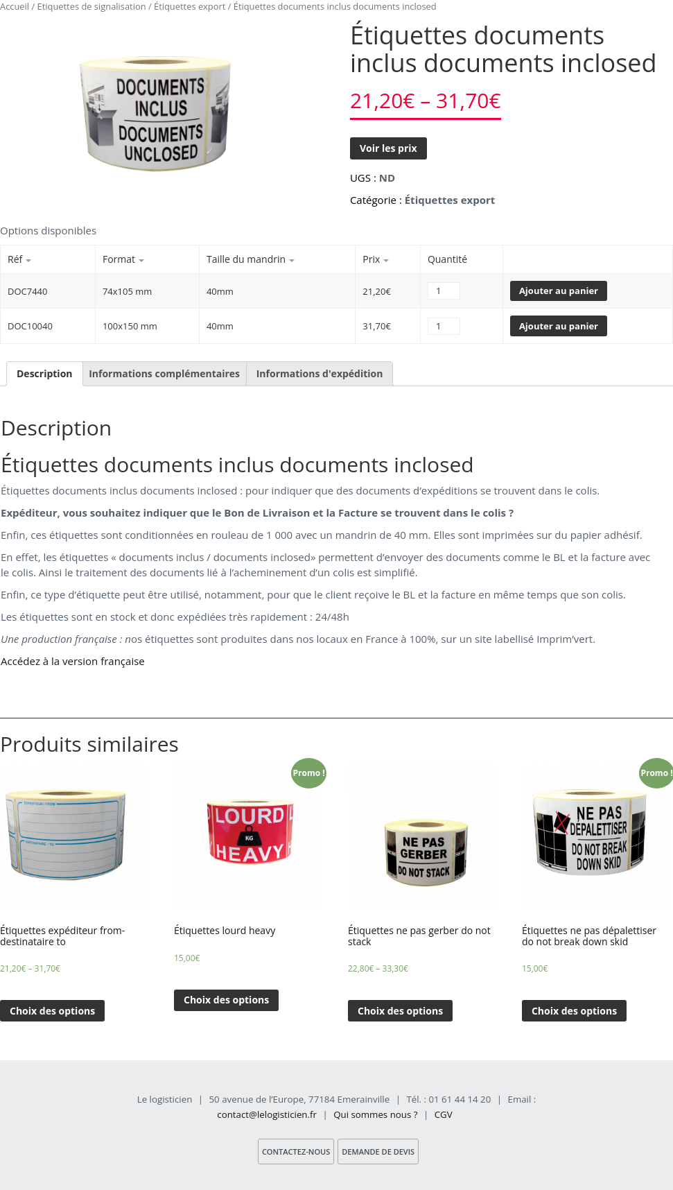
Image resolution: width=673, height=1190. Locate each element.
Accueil (14, 6)
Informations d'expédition (319, 373)
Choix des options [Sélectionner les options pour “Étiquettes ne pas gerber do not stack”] (400, 1010)
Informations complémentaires (164, 373)
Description (45, 373)
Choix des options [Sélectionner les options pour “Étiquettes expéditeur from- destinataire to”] (52, 1010)
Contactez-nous (296, 1151)
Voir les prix (388, 148)
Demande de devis (378, 1151)
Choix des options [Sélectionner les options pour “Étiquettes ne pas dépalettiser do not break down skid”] (574, 1010)
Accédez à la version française (73, 661)
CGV (444, 1114)
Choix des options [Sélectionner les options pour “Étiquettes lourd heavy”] (226, 999)
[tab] (44, 373)
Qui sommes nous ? (375, 1114)
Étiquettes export (189, 6)
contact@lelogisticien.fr (267, 1114)
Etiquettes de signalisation (91, 6)
